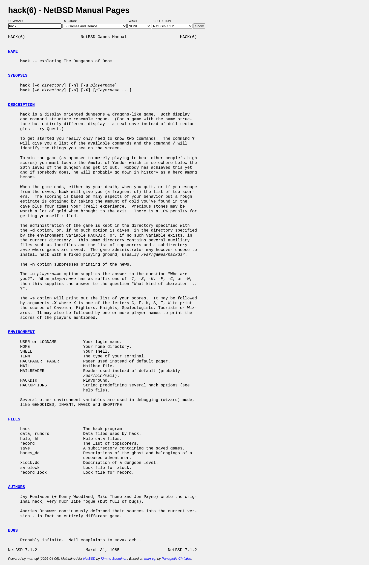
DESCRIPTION (21, 105)
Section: (71, 20)
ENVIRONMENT (21, 332)
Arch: (135, 20)
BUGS (13, 530)
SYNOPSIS (17, 75)
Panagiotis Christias (176, 558)
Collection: (163, 20)
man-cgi (150, 558)
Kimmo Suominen (114, 558)
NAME (13, 51)
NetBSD (89, 558)
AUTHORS (16, 487)
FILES (14, 419)
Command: (17, 20)
